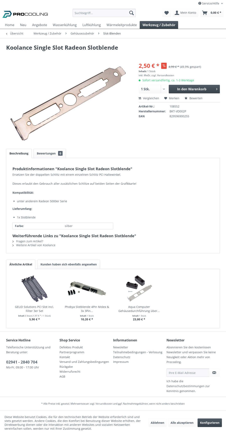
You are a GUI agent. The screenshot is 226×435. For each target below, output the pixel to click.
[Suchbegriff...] (104, 13)
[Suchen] (131, 13)
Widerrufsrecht (70, 371)
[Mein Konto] (185, 13)
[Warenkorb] (212, 13)
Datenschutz (121, 357)
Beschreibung (18, 153)
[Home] (9, 25)
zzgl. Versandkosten (162, 75)
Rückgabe (66, 367)
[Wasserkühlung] (65, 25)
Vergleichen (149, 98)
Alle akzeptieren (182, 423)
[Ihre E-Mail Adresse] (187, 373)
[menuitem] (104, 15)
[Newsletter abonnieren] (214, 373)
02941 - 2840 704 (21, 362)
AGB (62, 376)
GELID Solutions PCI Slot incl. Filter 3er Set (34, 309)
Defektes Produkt (71, 347)
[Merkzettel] (166, 13)
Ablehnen (157, 423)
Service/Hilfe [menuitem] (209, 3)
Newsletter (120, 347)
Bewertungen (50, 153)
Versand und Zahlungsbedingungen (84, 362)
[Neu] (23, 25)
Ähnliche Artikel (20, 264)
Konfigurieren (209, 423)
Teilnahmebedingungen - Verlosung (137, 352)
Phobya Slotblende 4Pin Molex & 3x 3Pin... (87, 309)
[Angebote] (39, 25)
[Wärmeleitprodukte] (122, 25)
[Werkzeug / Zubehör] (159, 25)
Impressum (121, 362)
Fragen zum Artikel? (27, 241)
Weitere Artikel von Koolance (33, 245)
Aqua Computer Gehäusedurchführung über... (139, 309)
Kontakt (65, 357)
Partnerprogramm (72, 352)
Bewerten (193, 98)
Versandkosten (104, 403)
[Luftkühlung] (92, 25)
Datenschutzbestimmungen (185, 386)
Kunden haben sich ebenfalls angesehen (68, 264)
